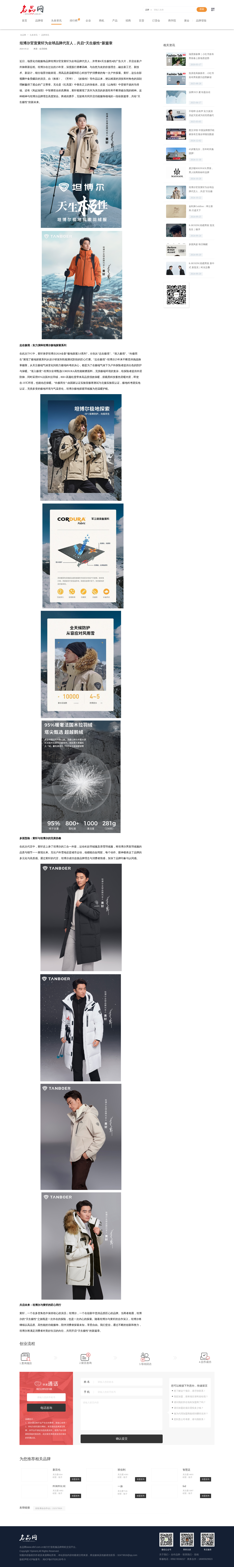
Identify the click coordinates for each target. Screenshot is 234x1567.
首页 (24, 20)
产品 (114, 20)
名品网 (23, 35)
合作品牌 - (176, 1554)
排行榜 (74, 20)
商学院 (172, 20)
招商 (128, 20)
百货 (141, 20)
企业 (88, 20)
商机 (101, 20)
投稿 (196, 1554)
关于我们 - (164, 1554)
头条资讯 (56, 20)
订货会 (156, 20)
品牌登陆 (201, 20)
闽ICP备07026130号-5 (54, 1559)
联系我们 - (188, 1554)
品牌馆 (39, 20)
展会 (186, 20)
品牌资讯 (45, 35)
